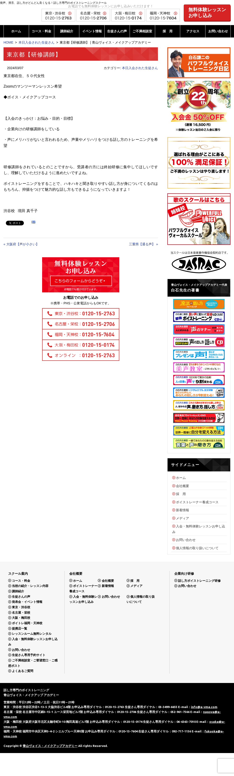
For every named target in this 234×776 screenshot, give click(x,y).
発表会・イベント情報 (27, 602)
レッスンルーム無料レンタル (31, 633)
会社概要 (182, 486)
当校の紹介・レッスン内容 (30, 586)
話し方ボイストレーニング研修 (199, 580)
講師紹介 (66, 31)
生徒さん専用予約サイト (28, 655)
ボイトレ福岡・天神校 (27, 623)
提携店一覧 (19, 628)
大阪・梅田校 (21, 617)
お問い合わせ (218, 31)
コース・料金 (41, 31)
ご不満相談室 (142, 31)
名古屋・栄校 (21, 612)
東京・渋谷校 (21, 607)
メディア (182, 518)
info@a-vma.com (204, 707)
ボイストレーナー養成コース (197, 502)
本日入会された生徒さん (36, 42)
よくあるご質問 (22, 671)
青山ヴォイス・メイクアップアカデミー (50, 745)
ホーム (16, 31)
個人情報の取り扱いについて (197, 548)
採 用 (167, 31)
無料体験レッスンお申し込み (207, 12)
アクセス (192, 31)
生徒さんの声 (117, 31)
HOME (8, 42)
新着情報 (182, 510)
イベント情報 (92, 31)
